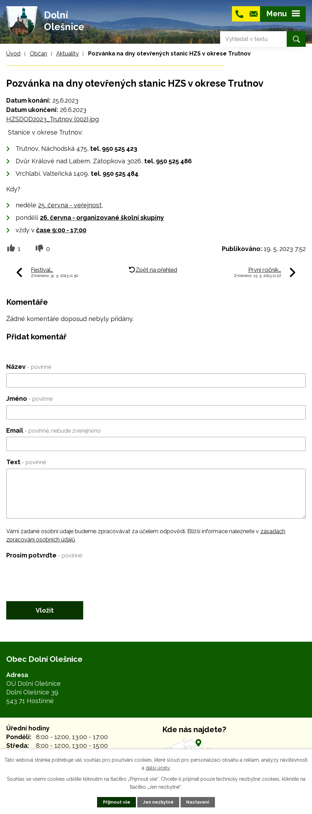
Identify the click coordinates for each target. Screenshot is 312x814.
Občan (38, 53)
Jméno (29, 398)
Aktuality (67, 53)
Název (28, 366)
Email (53, 430)
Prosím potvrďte (44, 555)
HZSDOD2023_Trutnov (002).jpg (52, 119)
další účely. (158, 767)
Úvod (13, 53)
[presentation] (59, 575)
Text (26, 462)
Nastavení (197, 802)
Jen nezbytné (158, 802)
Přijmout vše (116, 802)
